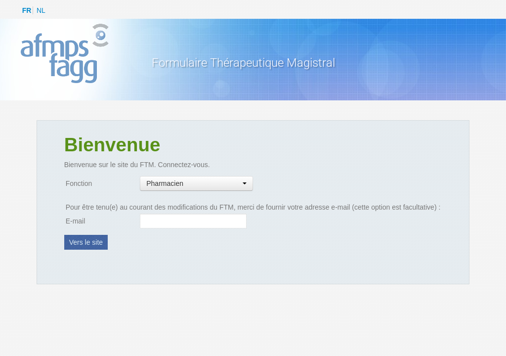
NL (41, 10)
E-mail (75, 221)
